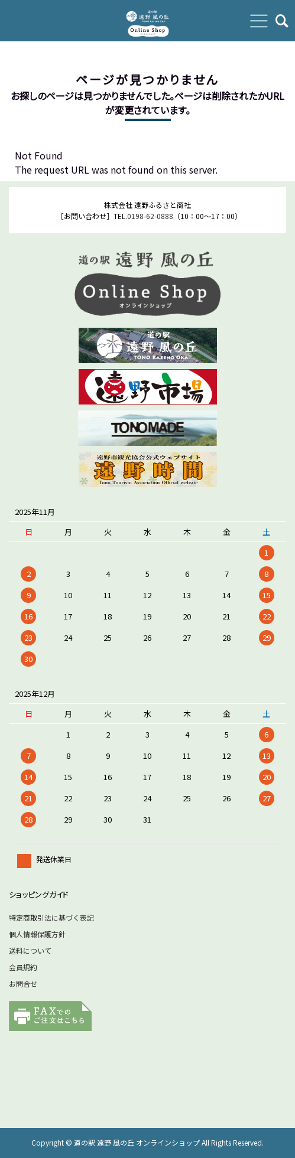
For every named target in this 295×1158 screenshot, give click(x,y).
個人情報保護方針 (37, 934)
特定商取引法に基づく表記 (51, 917)
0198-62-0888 (150, 216)
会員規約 (23, 967)
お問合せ (23, 983)
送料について (30, 950)
